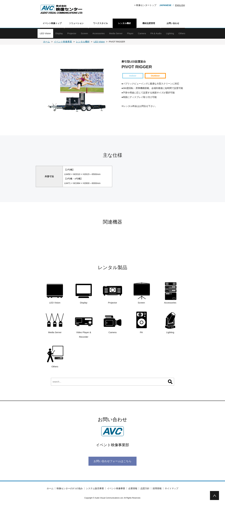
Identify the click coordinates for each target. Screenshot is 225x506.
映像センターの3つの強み (70, 488)
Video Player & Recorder (84, 324)
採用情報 (157, 488)
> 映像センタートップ (145, 5)
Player (130, 33)
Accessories (99, 33)
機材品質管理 (148, 23)
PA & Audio (156, 33)
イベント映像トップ (52, 23)
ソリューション (76, 23)
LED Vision (45, 33)
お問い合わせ (173, 23)
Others (181, 33)
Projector (71, 33)
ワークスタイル (100, 23)
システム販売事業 (95, 488)
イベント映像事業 (116, 488)
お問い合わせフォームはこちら (112, 461)
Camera (142, 33)
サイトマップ (171, 488)
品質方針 (144, 488)
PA (141, 322)
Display (59, 33)
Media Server (115, 33)
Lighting (170, 33)
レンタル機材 (124, 23)
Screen (84, 33)
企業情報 (132, 488)
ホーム (50, 488)
